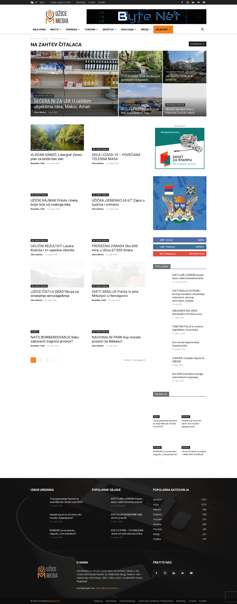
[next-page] (53, 360)
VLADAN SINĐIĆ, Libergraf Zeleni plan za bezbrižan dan (56, 157)
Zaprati (200, 247)
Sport (156, 416)
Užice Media (40, 112)
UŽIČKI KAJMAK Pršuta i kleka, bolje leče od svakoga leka (54, 202)
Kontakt (101, 2)
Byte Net (56, 601)
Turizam (91, 29)
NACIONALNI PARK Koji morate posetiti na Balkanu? (116, 339)
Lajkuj (201, 240)
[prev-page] (155, 461)
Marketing (80, 2)
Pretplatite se (196, 253)
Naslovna (39, 29)
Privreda (73, 29)
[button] (202, 29)
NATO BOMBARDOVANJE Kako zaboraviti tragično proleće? (55, 339)
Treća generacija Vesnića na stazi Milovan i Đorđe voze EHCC (165, 423)
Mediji (146, 29)
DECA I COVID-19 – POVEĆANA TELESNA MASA (116, 157)
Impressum (111, 601)
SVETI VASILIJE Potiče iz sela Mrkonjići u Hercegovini (115, 294)
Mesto (55, 29)
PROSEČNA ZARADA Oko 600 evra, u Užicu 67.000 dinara (115, 248)
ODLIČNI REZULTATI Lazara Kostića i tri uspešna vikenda (52, 248)
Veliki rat (163, 29)
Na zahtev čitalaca (44, 96)
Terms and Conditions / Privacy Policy (155, 601)
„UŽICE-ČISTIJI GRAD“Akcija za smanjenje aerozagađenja (55, 294)
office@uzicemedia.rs (107, 588)
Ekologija (128, 29)
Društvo (109, 29)
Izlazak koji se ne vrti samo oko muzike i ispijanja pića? (191, 423)
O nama (91, 2)
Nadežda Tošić (38, 163)
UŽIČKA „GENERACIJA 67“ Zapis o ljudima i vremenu (118, 202)
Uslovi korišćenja (127, 601)
